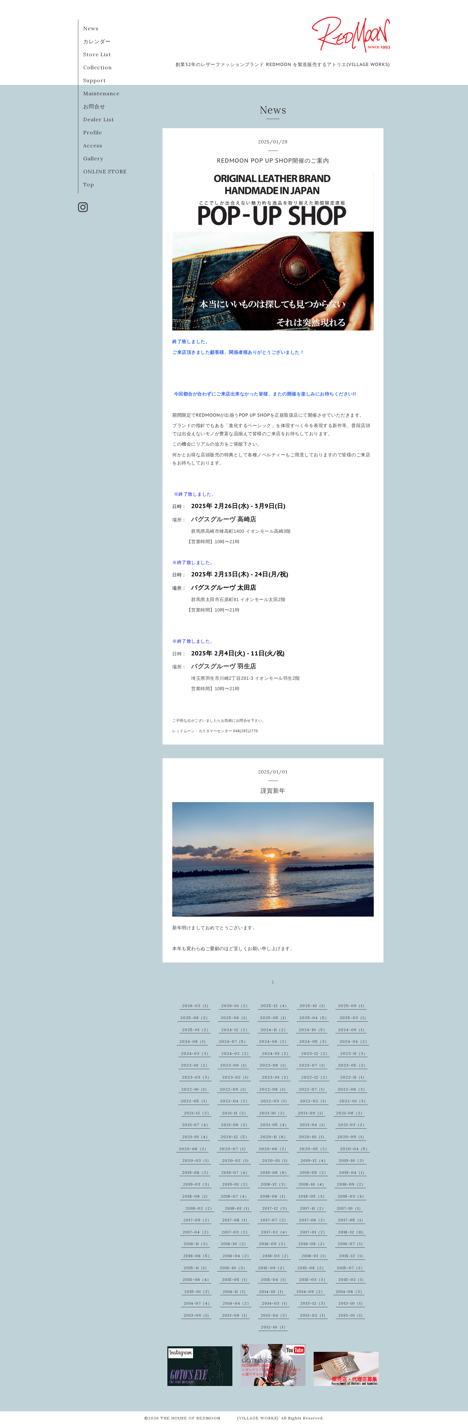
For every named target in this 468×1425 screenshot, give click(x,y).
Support (94, 80)
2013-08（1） (236, 1315)
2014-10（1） (272, 1291)
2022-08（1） (273, 1089)
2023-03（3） (197, 1077)
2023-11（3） (354, 1053)
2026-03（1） (196, 1005)
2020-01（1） (276, 1160)
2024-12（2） (235, 1029)
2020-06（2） (274, 1148)
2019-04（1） (353, 1172)
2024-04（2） (354, 1041)
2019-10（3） (352, 1160)
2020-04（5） (355, 1148)
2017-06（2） (313, 1219)
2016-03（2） (276, 1255)
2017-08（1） (236, 1219)
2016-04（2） (237, 1255)
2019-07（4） (235, 1172)
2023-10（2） (195, 1065)
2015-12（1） (352, 1255)
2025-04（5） (314, 1017)
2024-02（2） (236, 1053)
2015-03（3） (313, 1279)
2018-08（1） (196, 1196)
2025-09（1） (352, 1005)
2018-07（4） (235, 1196)
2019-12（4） (314, 1160)
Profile (92, 132)
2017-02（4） (275, 1232)
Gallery (93, 158)
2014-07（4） (198, 1303)
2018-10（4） (312, 1184)
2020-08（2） (194, 1148)
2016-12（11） (352, 1232)
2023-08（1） (274, 1065)
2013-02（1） (314, 1315)
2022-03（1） (275, 1100)
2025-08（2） (195, 1017)
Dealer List (98, 119)
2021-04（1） (313, 1124)
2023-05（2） (353, 1065)
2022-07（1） (313, 1089)
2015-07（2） (351, 1267)
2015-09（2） (272, 1267)
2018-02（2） (200, 1208)
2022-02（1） (314, 1100)
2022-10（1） (195, 1089)
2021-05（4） (274, 1124)
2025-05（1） (274, 1017)
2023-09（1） (234, 1065)
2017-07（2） (274, 1219)
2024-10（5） (313, 1029)
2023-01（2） (276, 1077)
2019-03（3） (197, 1184)
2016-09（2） (273, 1243)
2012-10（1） (274, 1326)
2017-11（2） (313, 1208)
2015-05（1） (236, 1279)
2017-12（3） (275, 1208)
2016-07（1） (351, 1243)
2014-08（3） (350, 1291)
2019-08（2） (196, 1172)
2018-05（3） (312, 1196)
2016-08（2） (312, 1243)
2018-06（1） (274, 1196)
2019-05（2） (314, 1172)
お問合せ (94, 106)
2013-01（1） (351, 1315)
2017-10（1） (350, 1208)
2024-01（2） (276, 1053)
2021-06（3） (235, 1124)
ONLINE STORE (105, 171)
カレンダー (97, 41)
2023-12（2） (315, 1053)
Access (92, 145)
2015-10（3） (233, 1267)
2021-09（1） (311, 1112)
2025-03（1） (354, 1017)
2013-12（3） (314, 1303)
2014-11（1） (235, 1291)
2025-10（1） (313, 1005)
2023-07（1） (313, 1065)
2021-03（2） (352, 1124)
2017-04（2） (197, 1232)
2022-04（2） (235, 1100)
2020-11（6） (274, 1136)
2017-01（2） (313, 1232)
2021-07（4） (196, 1124)
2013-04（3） (275, 1315)
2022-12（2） (315, 1077)
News (90, 28)
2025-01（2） (196, 1029)
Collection (97, 67)
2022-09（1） (234, 1089)
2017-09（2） (197, 1219)
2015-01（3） (198, 1291)
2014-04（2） (237, 1303)
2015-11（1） (196, 1267)
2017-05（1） (351, 1219)
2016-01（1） (315, 1255)
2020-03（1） (196, 1160)
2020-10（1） (313, 1136)
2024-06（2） (274, 1041)
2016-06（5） (197, 1255)
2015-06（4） (197, 1279)
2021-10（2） (273, 1112)
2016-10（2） (234, 1243)
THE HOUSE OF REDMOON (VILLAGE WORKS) (219, 1418)
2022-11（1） (353, 1077)
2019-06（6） (274, 1172)
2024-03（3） (196, 1053)
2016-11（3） (197, 1243)
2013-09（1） (197, 1315)
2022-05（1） (195, 1100)
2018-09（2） (351, 1184)
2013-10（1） (351, 1303)
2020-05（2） (314, 1148)
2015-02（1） (352, 1279)
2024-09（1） (352, 1029)
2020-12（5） (235, 1136)
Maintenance (101, 93)
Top (88, 184)
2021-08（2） (350, 1112)
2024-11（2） (274, 1029)
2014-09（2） (310, 1291)
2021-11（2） (235, 1112)
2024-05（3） (314, 1041)
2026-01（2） (235, 1005)
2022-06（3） (352, 1089)
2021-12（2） (197, 1112)
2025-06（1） (235, 1017)
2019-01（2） (236, 1184)
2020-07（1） (233, 1148)
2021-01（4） (196, 1136)
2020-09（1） (351, 1136)
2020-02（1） (236, 1160)
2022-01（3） (353, 1100)
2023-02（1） (236, 1077)
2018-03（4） (352, 1196)
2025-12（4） (275, 1005)
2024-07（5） (233, 1041)
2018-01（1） (238, 1208)
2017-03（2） (236, 1232)
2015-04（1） (274, 1279)
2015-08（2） (311, 1267)
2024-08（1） (193, 1041)
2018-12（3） (274, 1184)
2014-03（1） (276, 1303)
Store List (97, 54)
